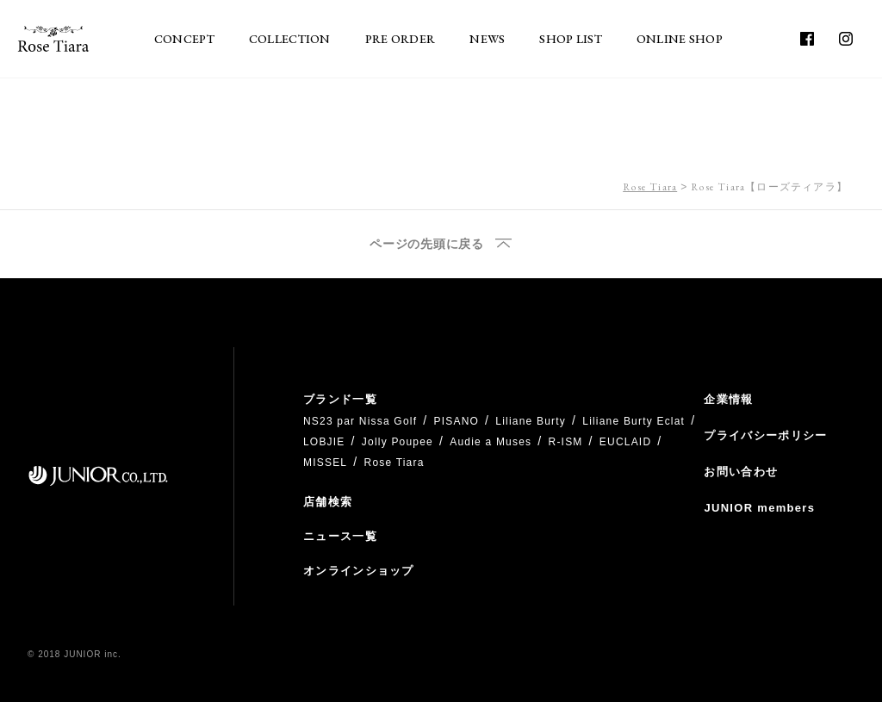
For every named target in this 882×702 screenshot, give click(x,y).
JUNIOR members (759, 507)
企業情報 (728, 399)
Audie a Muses (490, 442)
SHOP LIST (570, 39)
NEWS (487, 39)
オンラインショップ (358, 570)
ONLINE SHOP (680, 39)
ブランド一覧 (340, 399)
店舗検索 (327, 501)
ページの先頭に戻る (426, 244)
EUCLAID (625, 442)
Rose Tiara (650, 187)
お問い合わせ (741, 471)
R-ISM (566, 442)
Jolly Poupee (397, 442)
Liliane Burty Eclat (633, 421)
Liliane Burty (530, 421)
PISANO (456, 421)
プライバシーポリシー (765, 435)
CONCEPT (184, 39)
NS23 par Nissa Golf (360, 421)
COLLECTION (290, 39)
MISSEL (325, 463)
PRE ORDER (400, 39)
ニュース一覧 (340, 536)
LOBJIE (324, 442)
